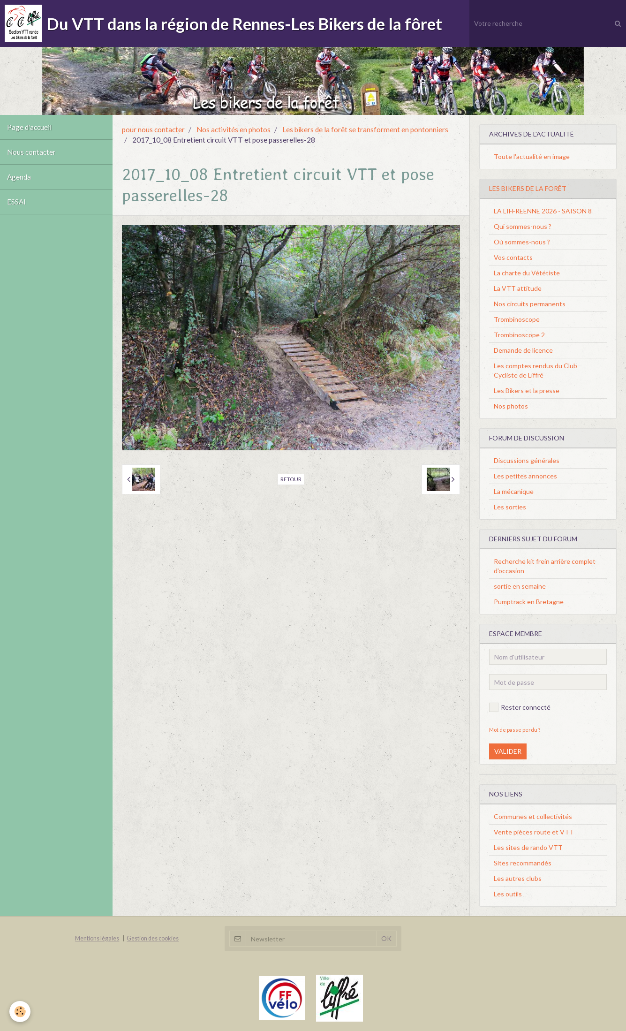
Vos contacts (513, 257)
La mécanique (514, 491)
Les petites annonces (525, 476)
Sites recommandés (522, 863)
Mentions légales (97, 938)
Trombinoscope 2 (519, 335)
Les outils (508, 894)
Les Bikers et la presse (526, 390)
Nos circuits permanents (530, 304)
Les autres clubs (518, 878)
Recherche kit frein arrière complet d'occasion (545, 566)
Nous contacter (31, 152)
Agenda (19, 177)
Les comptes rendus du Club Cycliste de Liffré (535, 370)
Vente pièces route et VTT (534, 832)
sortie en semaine (520, 586)
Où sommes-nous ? (522, 242)
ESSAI (16, 201)
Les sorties (510, 507)
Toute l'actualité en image (532, 156)
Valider (507, 751)
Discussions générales (526, 460)
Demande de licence (523, 350)
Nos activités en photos (233, 129)
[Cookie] (19, 1011)
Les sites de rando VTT (528, 847)
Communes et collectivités (533, 816)
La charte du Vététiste (527, 273)
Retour (291, 479)
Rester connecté (520, 707)
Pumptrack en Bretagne (529, 602)
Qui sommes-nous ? (522, 226)
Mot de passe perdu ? (514, 730)
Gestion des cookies (153, 938)
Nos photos (511, 406)
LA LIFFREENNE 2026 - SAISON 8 (543, 211)
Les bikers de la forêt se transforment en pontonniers (365, 129)
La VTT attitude (518, 288)
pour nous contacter (153, 129)
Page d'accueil (29, 127)
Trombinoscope (517, 319)
